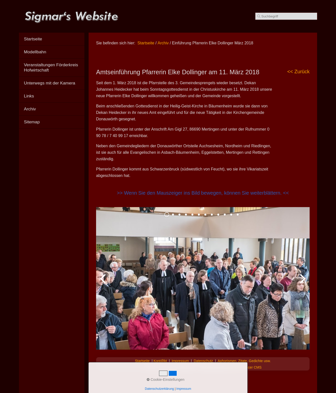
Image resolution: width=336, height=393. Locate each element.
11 (231, 214)
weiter (302, 282)
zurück (103, 282)
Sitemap (32, 121)
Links (29, 95)
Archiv (30, 108)
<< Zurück (298, 71)
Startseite (145, 43)
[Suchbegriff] (286, 16)
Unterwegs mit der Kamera (49, 82)
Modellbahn (35, 51)
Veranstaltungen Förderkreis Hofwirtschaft (51, 67)
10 (224, 214)
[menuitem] (51, 39)
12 (237, 214)
